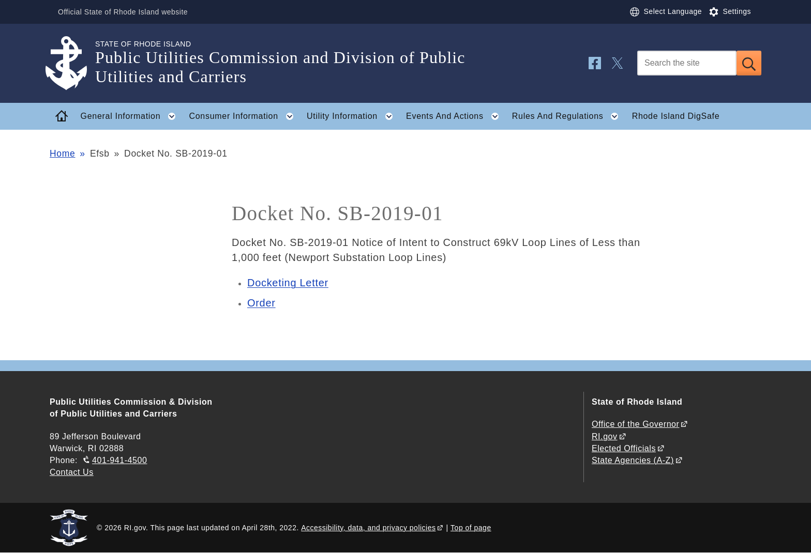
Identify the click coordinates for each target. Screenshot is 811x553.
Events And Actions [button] (455, 116)
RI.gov (605, 436)
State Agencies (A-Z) (633, 460)
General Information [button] (131, 116)
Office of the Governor (635, 424)
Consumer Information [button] (244, 116)
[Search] (687, 63)
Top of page (470, 528)
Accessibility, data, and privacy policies (368, 528)
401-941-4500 (119, 460)
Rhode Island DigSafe (676, 116)
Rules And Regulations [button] (568, 116)
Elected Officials (624, 448)
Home (62, 153)
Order (261, 303)
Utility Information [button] (353, 116)
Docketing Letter (287, 282)
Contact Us (72, 472)
